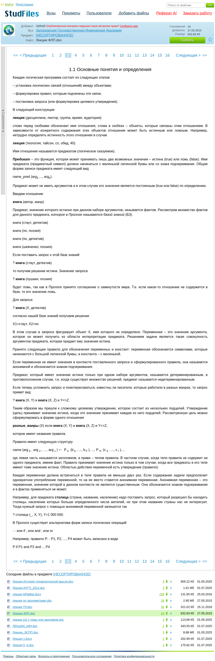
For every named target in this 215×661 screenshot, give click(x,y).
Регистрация (24, 4)
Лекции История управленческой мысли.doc (43, 581)
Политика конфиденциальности (134, 656)
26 (162, 600)
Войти (9, 4)
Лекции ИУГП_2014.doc (29, 588)
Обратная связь (26, 656)
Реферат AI (166, 13)
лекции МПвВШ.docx (27, 594)
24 (162, 613)
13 (144, 55)
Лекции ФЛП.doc (24, 613)
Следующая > (188, 55)
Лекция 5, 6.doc (23, 645)
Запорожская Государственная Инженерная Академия (79, 30)
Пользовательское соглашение (92, 656)
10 (121, 55)
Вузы (51, 13)
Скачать (187, 40)
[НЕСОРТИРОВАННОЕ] (54, 35)
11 (129, 55)
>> (204, 55)
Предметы (71, 13)
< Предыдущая (33, 55)
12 (137, 55)
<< (15, 55)
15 (160, 55)
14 (152, 55)
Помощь (8, 656)
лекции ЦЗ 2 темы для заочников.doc (38, 619)
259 (161, 594)
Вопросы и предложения (54, 656)
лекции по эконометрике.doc (32, 600)
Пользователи (99, 13)
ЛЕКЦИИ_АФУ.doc (25, 626)
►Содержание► (3, 121)
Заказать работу (197, 13)
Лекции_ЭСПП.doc (25, 632)
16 (167, 55)
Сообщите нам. (129, 26)
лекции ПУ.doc (22, 607)
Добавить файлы (134, 13)
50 (162, 607)
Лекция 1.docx (22, 638)
